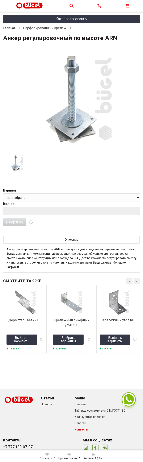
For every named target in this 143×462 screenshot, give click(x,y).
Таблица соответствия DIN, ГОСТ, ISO (100, 410)
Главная (9, 28)
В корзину (14, 222)
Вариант (10, 190)
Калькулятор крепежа (90, 417)
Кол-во (8, 204)
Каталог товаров (69, 19)
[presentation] (129, 281)
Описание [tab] (71, 239)
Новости (46, 404)
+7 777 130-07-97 (18, 447)
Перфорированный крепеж (44, 28)
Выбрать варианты (21, 339)
